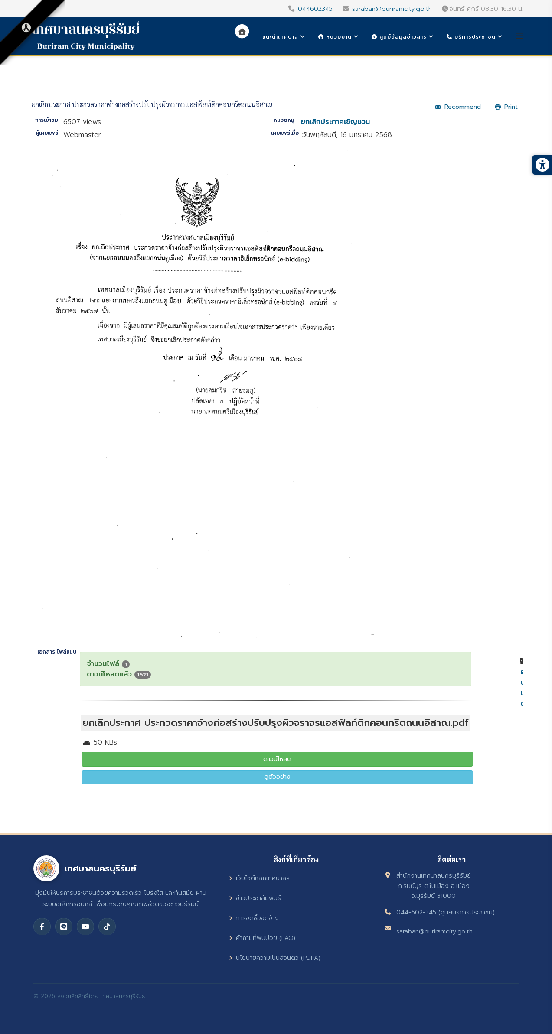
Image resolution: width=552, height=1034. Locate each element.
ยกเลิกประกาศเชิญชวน (335, 122)
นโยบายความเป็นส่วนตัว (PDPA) (274, 957)
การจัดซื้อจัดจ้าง (254, 918)
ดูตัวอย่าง (277, 776)
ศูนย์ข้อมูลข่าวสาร (399, 37)
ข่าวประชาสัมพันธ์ (255, 898)
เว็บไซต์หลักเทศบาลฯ (259, 878)
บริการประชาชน (471, 37)
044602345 (315, 8)
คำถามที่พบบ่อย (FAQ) (262, 938)
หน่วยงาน (335, 37)
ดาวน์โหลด (277, 759)
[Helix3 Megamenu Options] (519, 36)
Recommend (458, 106)
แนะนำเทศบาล (280, 37)
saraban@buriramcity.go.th (392, 8)
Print (506, 106)
